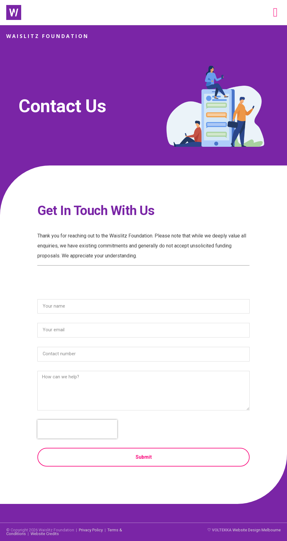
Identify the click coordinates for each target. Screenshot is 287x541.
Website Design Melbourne (256, 530)
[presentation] (77, 429)
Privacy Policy (91, 530)
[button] (275, 12)
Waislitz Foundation (47, 36)
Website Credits (45, 533)
